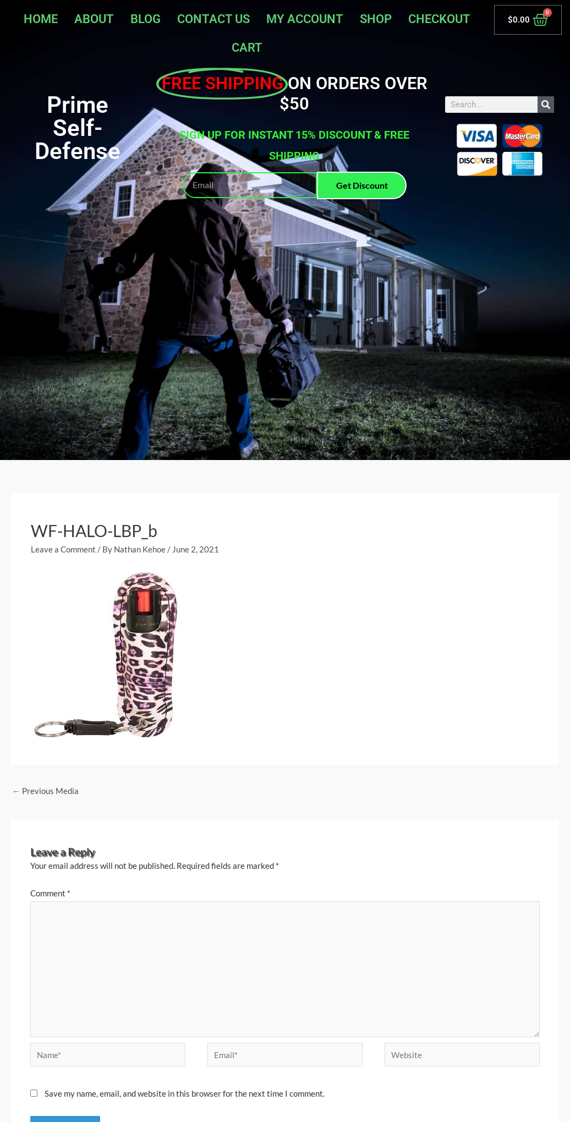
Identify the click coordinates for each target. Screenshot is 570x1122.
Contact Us (213, 19)
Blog (145, 19)
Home (41, 19)
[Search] (546, 104)
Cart (247, 47)
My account (304, 19)
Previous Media (45, 791)
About (94, 19)
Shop (376, 19)
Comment (50, 893)
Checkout (439, 19)
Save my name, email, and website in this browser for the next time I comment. (185, 1093)
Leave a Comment (63, 549)
